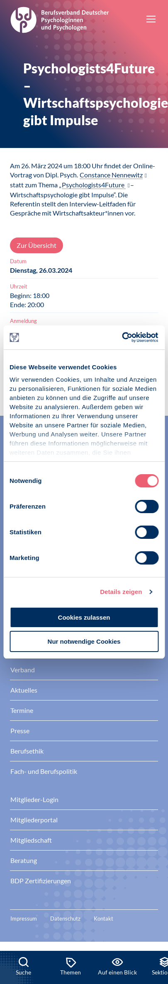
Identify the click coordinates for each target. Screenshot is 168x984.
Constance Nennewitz (111, 175)
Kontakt (103, 918)
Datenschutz (65, 918)
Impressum (23, 918)
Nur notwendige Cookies (84, 641)
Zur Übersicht (36, 245)
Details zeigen (121, 591)
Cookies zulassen (84, 617)
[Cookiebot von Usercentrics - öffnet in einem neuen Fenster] (122, 337)
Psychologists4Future (94, 185)
